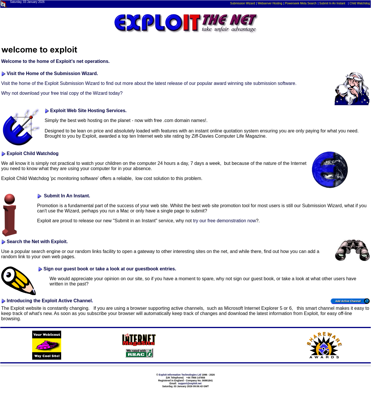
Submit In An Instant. (67, 195)
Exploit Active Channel (67, 300)
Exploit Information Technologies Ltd (180, 374)
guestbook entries (155, 268)
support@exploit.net (189, 383)
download (29, 93)
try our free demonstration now (224, 220)
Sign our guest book (65, 268)
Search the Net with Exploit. (37, 241)
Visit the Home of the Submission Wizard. (52, 73)
